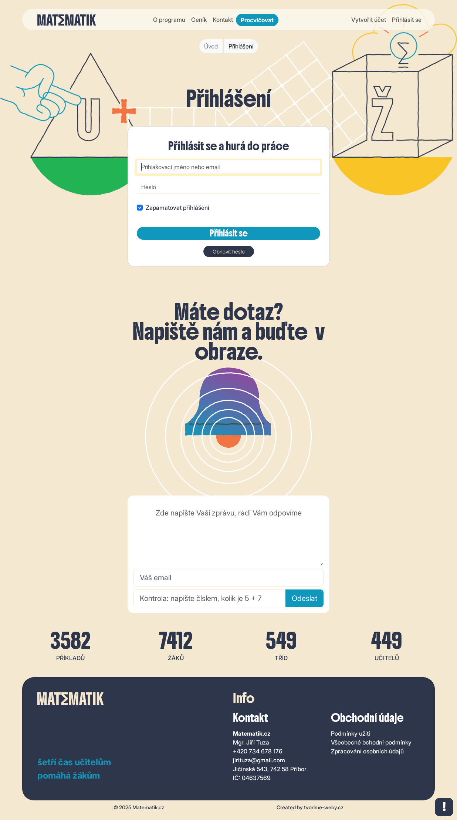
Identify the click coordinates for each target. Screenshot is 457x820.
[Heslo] (228, 187)
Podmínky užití (350, 733)
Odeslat (304, 598)
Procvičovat (257, 20)
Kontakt (223, 19)
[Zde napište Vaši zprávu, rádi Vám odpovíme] (228, 535)
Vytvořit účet (368, 19)
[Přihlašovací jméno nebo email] (228, 167)
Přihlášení (240, 46)
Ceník (199, 19)
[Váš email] (228, 578)
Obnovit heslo (229, 251)
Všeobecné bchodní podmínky (371, 742)
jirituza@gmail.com (259, 760)
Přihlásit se (407, 19)
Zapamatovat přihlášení (177, 207)
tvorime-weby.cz (323, 807)
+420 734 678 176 (257, 751)
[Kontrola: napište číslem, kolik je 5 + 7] (209, 598)
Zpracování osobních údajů (367, 751)
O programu (169, 19)
